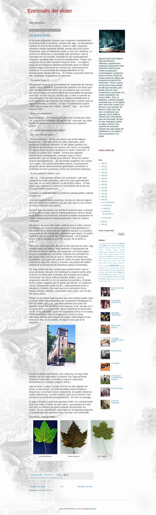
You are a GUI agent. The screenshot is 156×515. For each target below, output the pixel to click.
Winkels (101, 281)
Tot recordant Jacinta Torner (116, 301)
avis (112, 243)
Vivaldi (123, 279)
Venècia (112, 279)
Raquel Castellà (112, 272)
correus (101, 250)
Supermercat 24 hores (115, 274)
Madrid (100, 263)
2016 (103, 190)
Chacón (114, 245)
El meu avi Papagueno (115, 402)
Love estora (115, 363)
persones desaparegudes (117, 270)
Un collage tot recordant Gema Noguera (116, 377)
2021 (103, 175)
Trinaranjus (121, 276)
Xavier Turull (106, 281)
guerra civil (102, 258)
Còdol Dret (121, 245)
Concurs (112, 247)
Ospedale (122, 268)
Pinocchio (101, 272)
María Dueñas (107, 263)
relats (120, 272)
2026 (103, 163)
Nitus (107, 268)
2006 (103, 197)
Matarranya (105, 266)
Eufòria (101, 254)
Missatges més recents (38, 487)
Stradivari (106, 274)
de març (106, 218)
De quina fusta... (41, 35)
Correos (118, 247)
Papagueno (106, 270)
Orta (117, 268)
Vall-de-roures (105, 279)
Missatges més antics (85, 487)
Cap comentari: (48, 475)
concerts (107, 247)
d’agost (105, 208)
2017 (103, 188)
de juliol (106, 211)
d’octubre (106, 205)
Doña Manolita (119, 250)
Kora (109, 260)
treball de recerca (112, 276)
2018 (103, 184)
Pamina (101, 270)
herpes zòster (109, 258)
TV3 (100, 279)
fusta (61, 478)
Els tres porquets (117, 388)
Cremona (108, 250)
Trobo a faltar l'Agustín (115, 326)
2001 (103, 224)
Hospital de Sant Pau (119, 258)
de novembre (107, 202)
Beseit (122, 243)
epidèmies (111, 252)
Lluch (118, 260)
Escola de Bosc (120, 252)
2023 (103, 169)
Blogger (93, 509)
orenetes (112, 268)
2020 (103, 178)
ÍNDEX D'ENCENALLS (37, 23)
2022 (103, 172)
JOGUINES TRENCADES (116, 314)
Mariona (115, 263)
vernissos (118, 279)
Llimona (114, 260)
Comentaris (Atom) (46, 490)
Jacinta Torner (103, 260)
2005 (103, 200)
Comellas (101, 247)
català (104, 245)
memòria (114, 265)
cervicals (109, 245)
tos (105, 276)
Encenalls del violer (50, 11)
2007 (103, 194)
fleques (117, 254)
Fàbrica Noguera (109, 254)
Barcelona (117, 243)
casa (100, 245)
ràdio (106, 272)
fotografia (109, 256)
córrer (123, 247)
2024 (103, 166)
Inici (61, 487)
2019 (103, 181)
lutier (123, 260)
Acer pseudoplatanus (52, 478)
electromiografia (103, 252)
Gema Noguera (120, 256)
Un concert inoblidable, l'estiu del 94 (117, 340)
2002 (103, 221)
